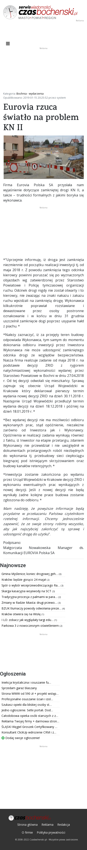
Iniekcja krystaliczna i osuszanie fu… (26, 682)
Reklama (47, 825)
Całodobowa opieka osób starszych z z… (29, 716)
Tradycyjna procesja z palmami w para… (29, 597)
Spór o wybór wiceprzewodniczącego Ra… (31, 585)
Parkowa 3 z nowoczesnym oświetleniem (30, 626)
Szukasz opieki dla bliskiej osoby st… (26, 705)
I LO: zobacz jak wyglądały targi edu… (27, 620)
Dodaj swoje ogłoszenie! (20, 738)
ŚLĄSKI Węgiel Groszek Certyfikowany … (29, 727)
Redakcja (63, 825)
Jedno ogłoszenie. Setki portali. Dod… (27, 710)
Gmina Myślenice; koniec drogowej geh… (30, 574)
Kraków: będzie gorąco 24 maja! (24, 580)
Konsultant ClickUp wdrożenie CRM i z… (28, 732)
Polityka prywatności (51, 832)
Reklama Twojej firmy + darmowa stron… (30, 721)
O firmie (27, 832)
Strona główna (27, 825)
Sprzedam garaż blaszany (19, 688)
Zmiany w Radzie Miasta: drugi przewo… (29, 603)
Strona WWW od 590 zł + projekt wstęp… (30, 694)
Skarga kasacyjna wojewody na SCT (26, 591)
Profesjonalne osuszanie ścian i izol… (27, 699)
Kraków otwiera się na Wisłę (21, 614)
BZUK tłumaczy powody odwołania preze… (31, 608)
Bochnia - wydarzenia (30, 93)
